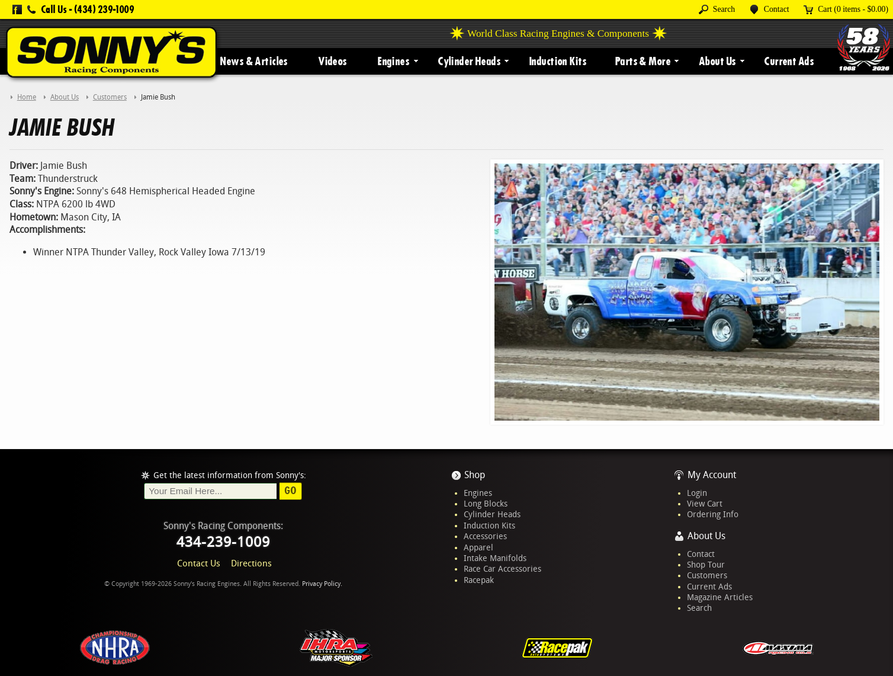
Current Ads (789, 61)
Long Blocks (485, 503)
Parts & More (642, 61)
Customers (707, 575)
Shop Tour (706, 564)
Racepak (479, 580)
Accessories (485, 536)
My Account (712, 474)
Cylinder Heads (469, 61)
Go (290, 490)
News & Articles (253, 61)
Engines (393, 61)
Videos (332, 61)
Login (697, 493)
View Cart (704, 503)
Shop (474, 474)
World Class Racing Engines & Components (558, 33)
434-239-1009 (223, 542)
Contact (701, 554)
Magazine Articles (720, 597)
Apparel (478, 547)
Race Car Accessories (502, 569)
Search (699, 608)
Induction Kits (557, 61)
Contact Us (198, 563)
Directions (251, 563)
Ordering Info (712, 514)
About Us (717, 61)
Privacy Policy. (322, 584)
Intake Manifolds (495, 558)
